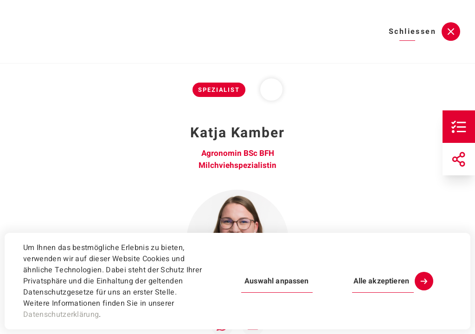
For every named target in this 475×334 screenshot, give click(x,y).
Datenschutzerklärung (61, 314)
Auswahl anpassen (276, 281)
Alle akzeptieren (381, 281)
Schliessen (412, 31)
